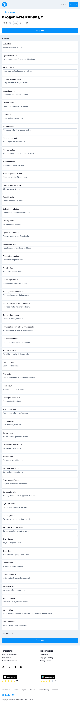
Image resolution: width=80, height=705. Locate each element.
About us (32, 690)
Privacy (15, 690)
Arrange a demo (45, 661)
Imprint (23, 690)
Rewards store (7, 658)
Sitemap (55, 690)
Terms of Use (6, 690)
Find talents (44, 655)
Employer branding (46, 658)
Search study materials (9, 655)
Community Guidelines (9, 661)
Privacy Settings (44, 690)
